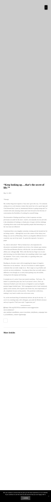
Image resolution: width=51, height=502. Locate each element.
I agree (25, 498)
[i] (18, 252)
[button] (46, 7)
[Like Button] (5, 320)
